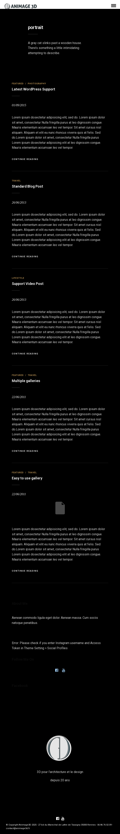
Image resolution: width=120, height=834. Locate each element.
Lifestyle (18, 278)
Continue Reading (25, 159)
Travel (16, 180)
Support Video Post (28, 284)
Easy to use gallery (27, 478)
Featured (18, 83)
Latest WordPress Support (33, 89)
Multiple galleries (26, 381)
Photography (37, 83)
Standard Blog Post (27, 186)
